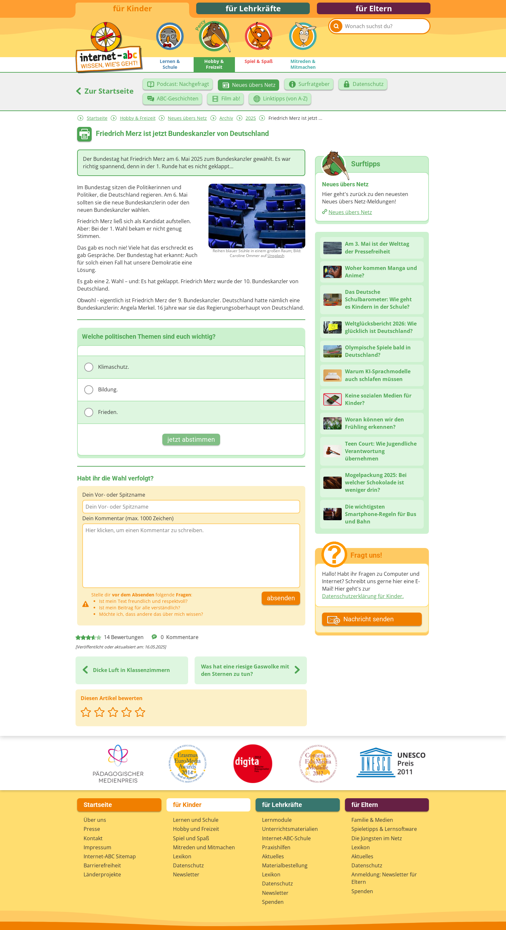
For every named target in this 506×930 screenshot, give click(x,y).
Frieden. (101, 416)
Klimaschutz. (106, 371)
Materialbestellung (285, 865)
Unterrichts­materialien (290, 828)
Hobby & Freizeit (138, 122)
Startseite (97, 122)
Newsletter (186, 874)
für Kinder (132, 10)
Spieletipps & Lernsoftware (384, 828)
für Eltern (374, 10)
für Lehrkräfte (253, 10)
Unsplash (276, 260)
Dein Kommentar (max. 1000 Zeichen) (128, 522)
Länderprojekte (102, 874)
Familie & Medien (372, 819)
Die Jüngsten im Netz (376, 838)
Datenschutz (188, 865)
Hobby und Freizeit (196, 828)
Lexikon (182, 856)
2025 (251, 122)
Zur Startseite (105, 95)
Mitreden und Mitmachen (204, 847)
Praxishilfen (276, 847)
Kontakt (93, 838)
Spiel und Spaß (191, 838)
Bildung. (101, 394)
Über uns (95, 819)
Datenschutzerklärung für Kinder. (363, 600)
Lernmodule (277, 819)
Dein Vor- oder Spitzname (113, 499)
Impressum (97, 847)
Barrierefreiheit (102, 865)
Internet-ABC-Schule (286, 838)
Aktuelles (273, 856)
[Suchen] (336, 42)
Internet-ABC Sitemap (110, 856)
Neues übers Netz (187, 122)
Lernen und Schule (195, 819)
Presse (92, 828)
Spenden (273, 901)
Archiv (226, 122)
